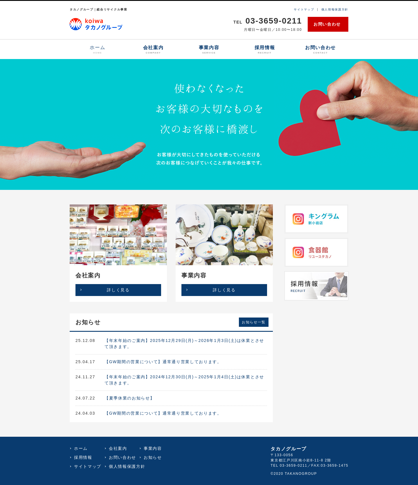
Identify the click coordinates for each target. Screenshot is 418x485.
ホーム (97, 50)
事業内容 (209, 50)
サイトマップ (304, 9)
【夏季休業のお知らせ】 (129, 398)
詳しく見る (118, 290)
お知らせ (153, 457)
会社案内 (153, 50)
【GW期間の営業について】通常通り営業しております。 (163, 361)
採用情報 (265, 50)
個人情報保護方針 (334, 9)
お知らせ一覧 (254, 322)
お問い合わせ (327, 24)
